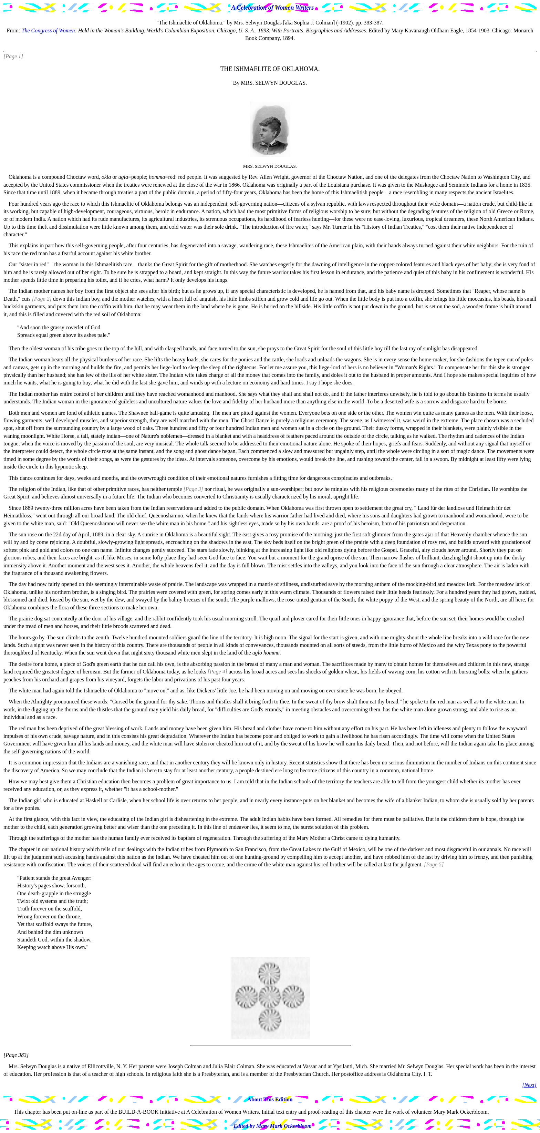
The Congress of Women (48, 30)
